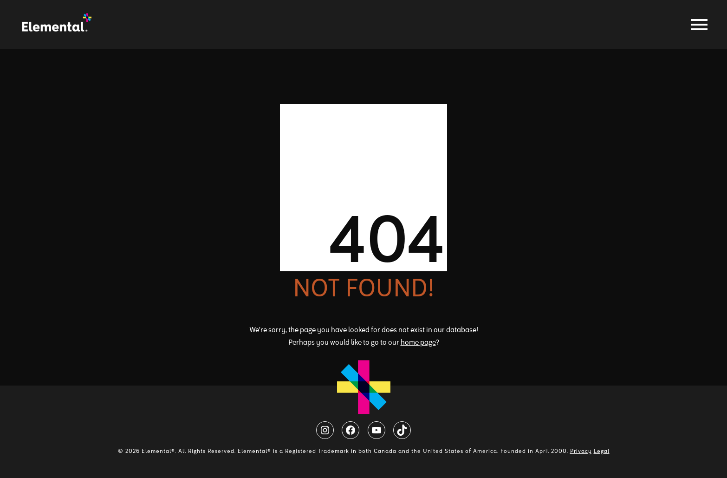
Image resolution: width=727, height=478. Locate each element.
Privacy (581, 451)
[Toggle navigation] (696, 24)
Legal (602, 451)
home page (418, 342)
